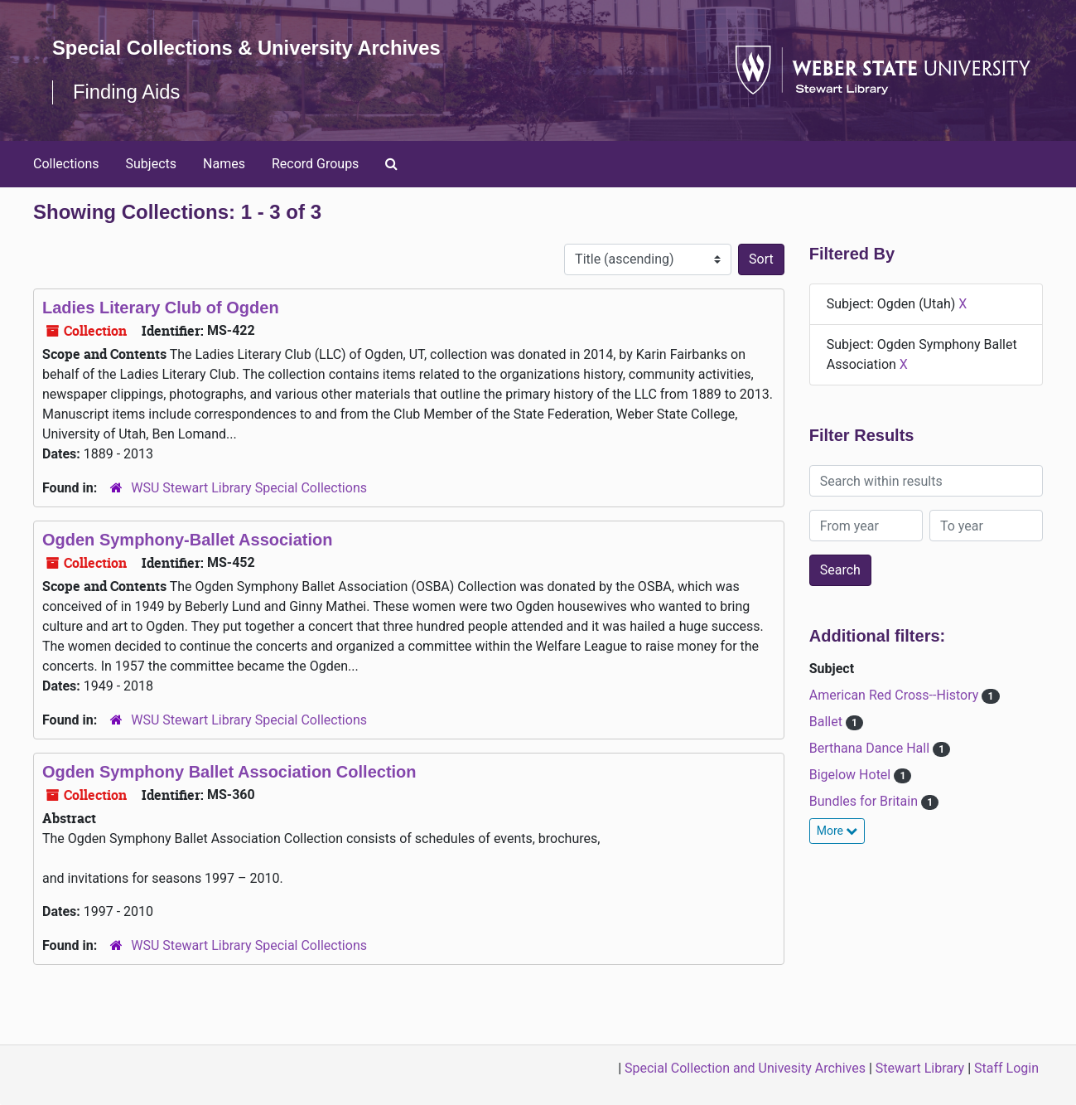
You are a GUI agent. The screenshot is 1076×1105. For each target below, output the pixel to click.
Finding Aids (127, 91)
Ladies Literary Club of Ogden (160, 307)
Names (224, 164)
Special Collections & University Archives (248, 47)
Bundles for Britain (865, 801)
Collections (66, 164)
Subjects (151, 164)
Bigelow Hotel (851, 775)
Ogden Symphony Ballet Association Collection (229, 772)
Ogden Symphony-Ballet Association (187, 540)
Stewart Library (920, 1068)
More (837, 830)
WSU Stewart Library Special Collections (249, 488)
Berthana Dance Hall (871, 748)
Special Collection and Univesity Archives (745, 1068)
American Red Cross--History (895, 695)
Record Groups (315, 164)
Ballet (827, 721)
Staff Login (1006, 1068)
